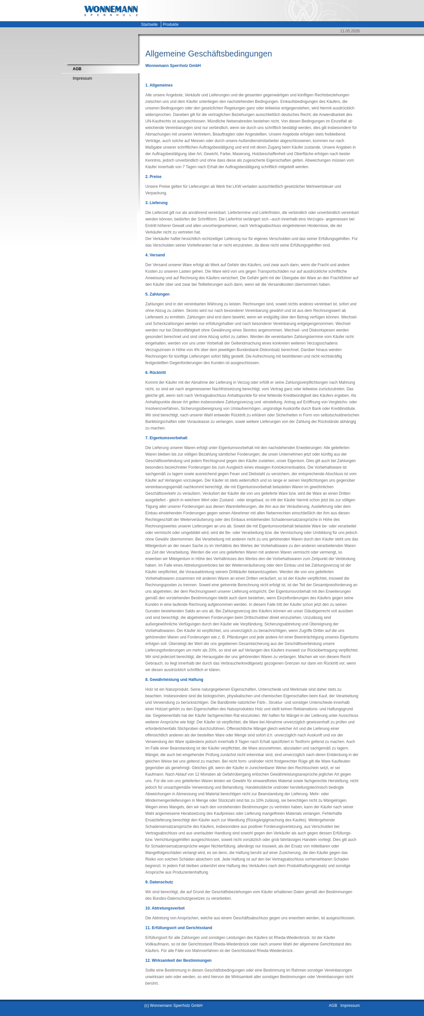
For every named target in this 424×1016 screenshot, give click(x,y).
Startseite (149, 24)
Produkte (170, 24)
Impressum (82, 78)
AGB (77, 69)
